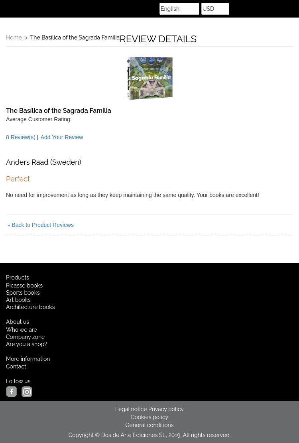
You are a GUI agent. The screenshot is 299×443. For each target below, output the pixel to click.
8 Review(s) (20, 137)
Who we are (21, 330)
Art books (18, 300)
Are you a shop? (26, 344)
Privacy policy (166, 409)
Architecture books (30, 307)
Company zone (25, 337)
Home (14, 37)
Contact (16, 366)
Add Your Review (62, 137)
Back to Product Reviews (41, 225)
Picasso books (24, 285)
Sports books (23, 292)
